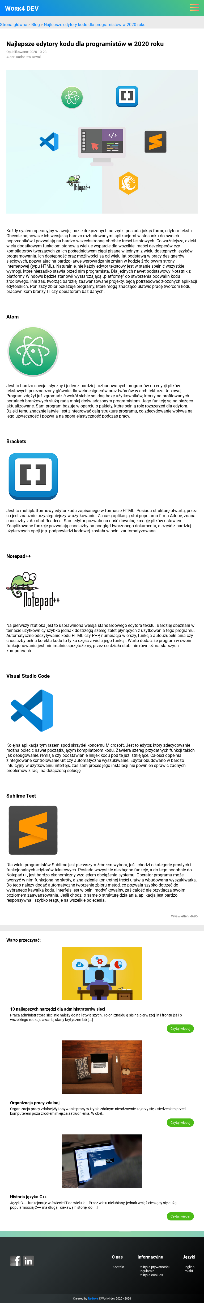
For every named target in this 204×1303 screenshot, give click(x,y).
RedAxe (93, 1298)
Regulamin (146, 1271)
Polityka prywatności (153, 1267)
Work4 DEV (22, 8)
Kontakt (118, 1267)
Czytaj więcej (180, 1029)
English (189, 1267)
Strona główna (13, 24)
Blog (35, 24)
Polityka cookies (150, 1275)
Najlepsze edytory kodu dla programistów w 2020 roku (95, 24)
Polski (188, 1271)
